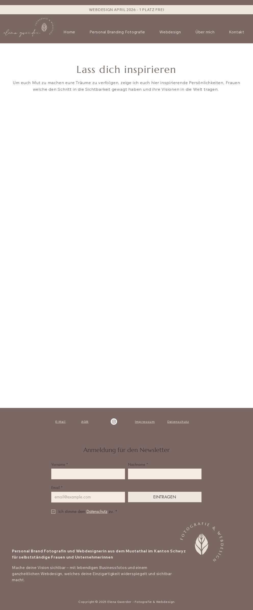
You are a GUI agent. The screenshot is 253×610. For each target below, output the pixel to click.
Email (57, 487)
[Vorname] (87, 474)
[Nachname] (163, 474)
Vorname (59, 464)
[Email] (87, 497)
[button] (170, 32)
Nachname (138, 464)
